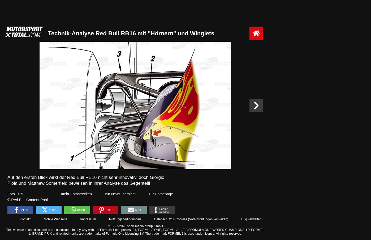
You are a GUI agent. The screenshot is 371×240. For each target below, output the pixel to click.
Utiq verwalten (251, 219)
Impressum (88, 219)
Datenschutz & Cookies (170, 219)
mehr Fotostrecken (76, 194)
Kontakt (25, 219)
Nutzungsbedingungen (125, 219)
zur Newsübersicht (120, 194)
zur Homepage (161, 194)
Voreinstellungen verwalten (208, 219)
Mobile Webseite (55, 219)
